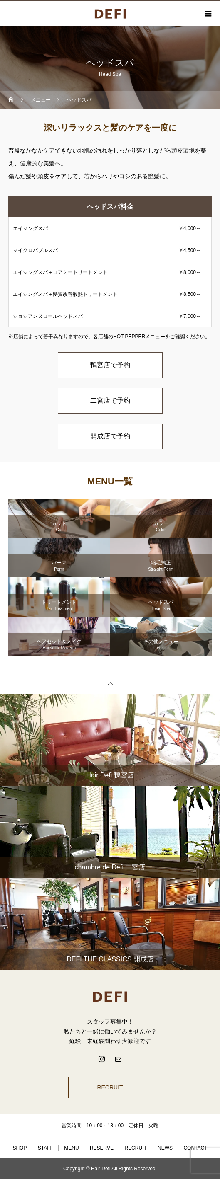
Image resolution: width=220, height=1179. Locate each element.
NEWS (165, 1148)
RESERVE (102, 1148)
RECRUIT (110, 1087)
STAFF (45, 1148)
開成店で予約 (110, 436)
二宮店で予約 (110, 400)
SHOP (19, 1148)
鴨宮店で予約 (110, 364)
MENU (71, 1148)
